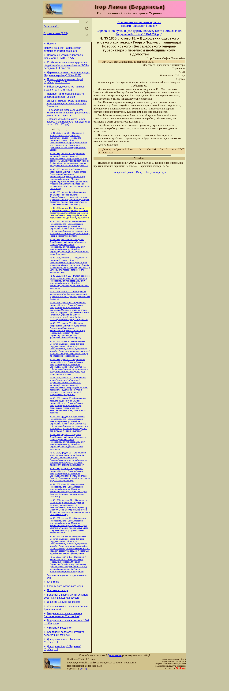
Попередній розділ (123, 172)
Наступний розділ (155, 172)
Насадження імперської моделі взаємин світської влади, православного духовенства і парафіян (68, 117)
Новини (51, 44)
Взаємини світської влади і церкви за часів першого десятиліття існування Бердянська (67, 108)
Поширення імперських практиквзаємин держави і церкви (139, 24)
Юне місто (53, 596)
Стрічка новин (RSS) (56, 33)
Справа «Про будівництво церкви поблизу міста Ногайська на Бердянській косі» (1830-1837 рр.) (68, 127)
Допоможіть (114, 674)
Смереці (83, 688)
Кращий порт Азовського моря (65, 600)
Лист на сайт (51, 26)
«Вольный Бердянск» (59, 645)
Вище (139, 172)
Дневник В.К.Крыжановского (63, 618)
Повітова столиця (57, 605)
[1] (67, 134)
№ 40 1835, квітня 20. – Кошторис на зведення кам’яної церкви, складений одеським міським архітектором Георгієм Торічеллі (70, 304)
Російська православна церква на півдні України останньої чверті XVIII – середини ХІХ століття (66, 67)
